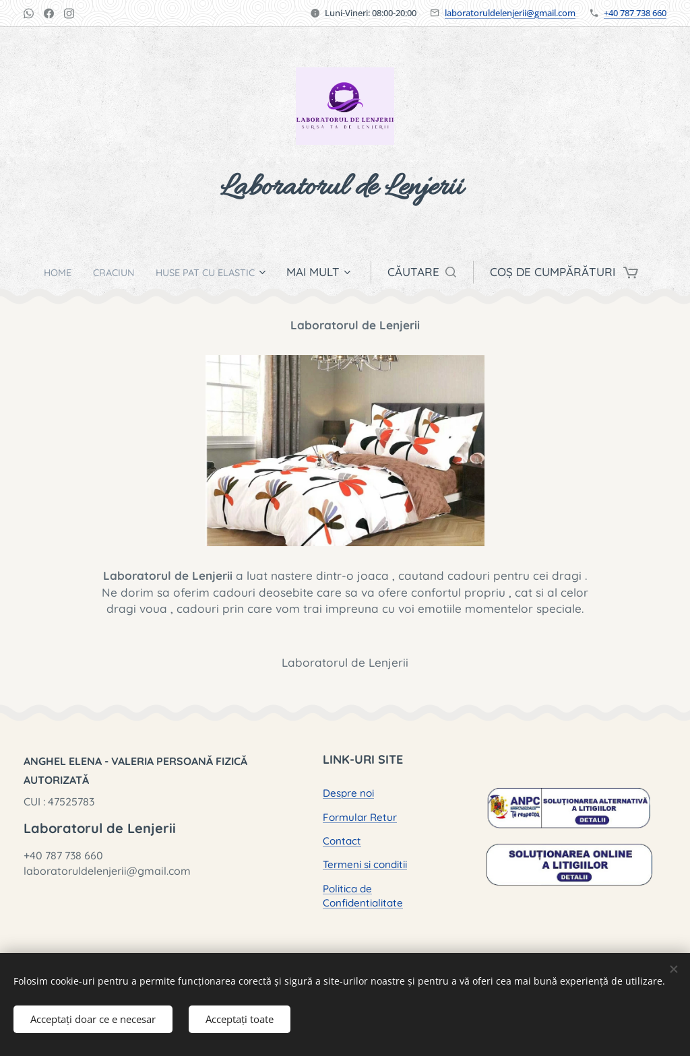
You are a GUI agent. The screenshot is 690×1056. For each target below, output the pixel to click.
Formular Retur (360, 816)
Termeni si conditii (365, 864)
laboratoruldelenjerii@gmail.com (510, 13)
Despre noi (348, 793)
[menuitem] (48, 272)
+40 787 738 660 (635, 13)
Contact (342, 840)
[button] (439, 272)
